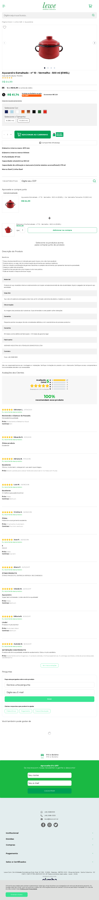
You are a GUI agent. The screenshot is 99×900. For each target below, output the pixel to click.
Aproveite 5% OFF (50, 765)
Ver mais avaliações (49, 665)
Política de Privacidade (28, 889)
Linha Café (18, 22)
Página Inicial (7, 22)
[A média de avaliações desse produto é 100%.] (7, 78)
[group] (49, 756)
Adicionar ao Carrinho (32, 134)
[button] (44, 68)
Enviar (49, 699)
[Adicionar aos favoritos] (4, 27)
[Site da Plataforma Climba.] (49, 879)
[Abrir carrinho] (92, 6)
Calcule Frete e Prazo (10, 181)
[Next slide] (94, 43)
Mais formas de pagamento (12, 101)
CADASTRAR (49, 791)
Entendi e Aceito (16, 894)
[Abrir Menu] (4, 6)
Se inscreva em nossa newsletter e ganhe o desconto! (49, 768)
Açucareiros (29, 22)
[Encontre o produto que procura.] (93, 15)
